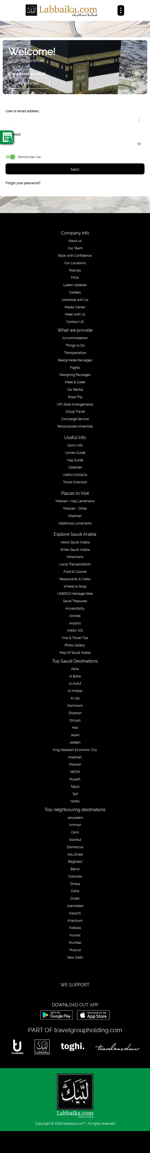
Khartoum (75, 920)
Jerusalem (75, 817)
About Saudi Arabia (75, 542)
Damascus (75, 847)
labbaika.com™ (74, 1123)
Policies (75, 270)
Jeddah (75, 742)
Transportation (75, 352)
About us (75, 240)
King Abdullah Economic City (75, 749)
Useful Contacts (75, 474)
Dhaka (75, 883)
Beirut (75, 869)
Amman (75, 824)
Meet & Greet (75, 382)
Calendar (75, 467)
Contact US (75, 321)
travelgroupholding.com (88, 1029)
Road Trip (75, 397)
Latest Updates (75, 285)
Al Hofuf (75, 683)
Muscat (75, 950)
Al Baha (75, 676)
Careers (75, 292)
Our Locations (75, 263)
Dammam (75, 705)
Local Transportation (75, 564)
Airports (75, 623)
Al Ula (75, 698)
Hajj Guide (75, 460)
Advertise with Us (75, 299)
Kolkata (75, 927)
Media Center (75, 307)
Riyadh (75, 779)
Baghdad (75, 861)
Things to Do (75, 345)
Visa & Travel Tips (75, 637)
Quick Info (75, 445)
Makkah (75, 764)
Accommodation (75, 338)
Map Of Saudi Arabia (75, 652)
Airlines (75, 615)
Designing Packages (75, 374)
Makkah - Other (75, 508)
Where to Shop (75, 586)
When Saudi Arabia (75, 549)
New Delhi (75, 957)
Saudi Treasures (75, 601)
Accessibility (75, 608)
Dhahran (75, 713)
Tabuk (75, 786)
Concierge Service (75, 419)
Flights (75, 367)
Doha (75, 891)
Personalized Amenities (75, 426)
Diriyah (75, 720)
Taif (75, 794)
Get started (29, 82)
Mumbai (75, 942)
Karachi (75, 913)
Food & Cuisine (75, 571)
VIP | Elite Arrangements (75, 404)
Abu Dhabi (75, 854)
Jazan (75, 735)
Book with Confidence (75, 255)
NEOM (75, 771)
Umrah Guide (75, 452)
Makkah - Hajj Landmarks (75, 501)
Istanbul (75, 839)
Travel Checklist (75, 482)
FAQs (75, 277)
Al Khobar (75, 690)
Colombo (75, 876)
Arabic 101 (75, 630)
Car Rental (75, 389)
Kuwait (75, 935)
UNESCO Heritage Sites (75, 593)
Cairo (75, 832)
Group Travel (75, 411)
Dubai (75, 898)
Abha (75, 668)
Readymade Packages (75, 360)
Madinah (75, 515)
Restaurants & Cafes (75, 579)
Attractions (75, 556)
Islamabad (75, 905)
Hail (75, 727)
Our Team (75, 248)
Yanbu (75, 801)
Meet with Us (75, 314)
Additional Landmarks (75, 523)
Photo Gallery (75, 645)
